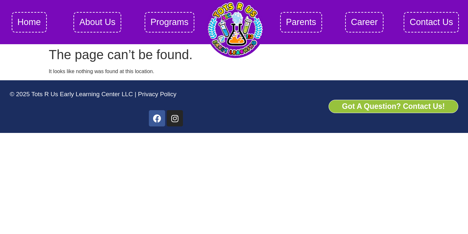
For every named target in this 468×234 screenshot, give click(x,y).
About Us (97, 22)
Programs (169, 22)
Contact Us (431, 22)
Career (364, 22)
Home (29, 22)
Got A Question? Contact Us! (393, 106)
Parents (301, 22)
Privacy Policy (156, 94)
